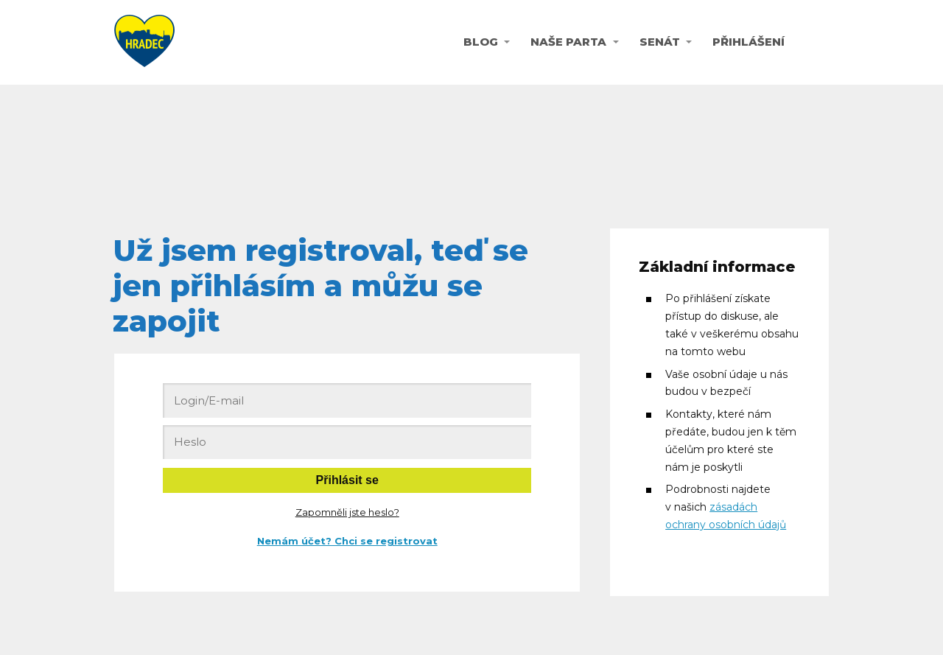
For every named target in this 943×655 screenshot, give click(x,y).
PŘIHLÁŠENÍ (748, 42)
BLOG (480, 42)
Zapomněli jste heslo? (347, 512)
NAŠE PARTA (568, 42)
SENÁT (659, 42)
